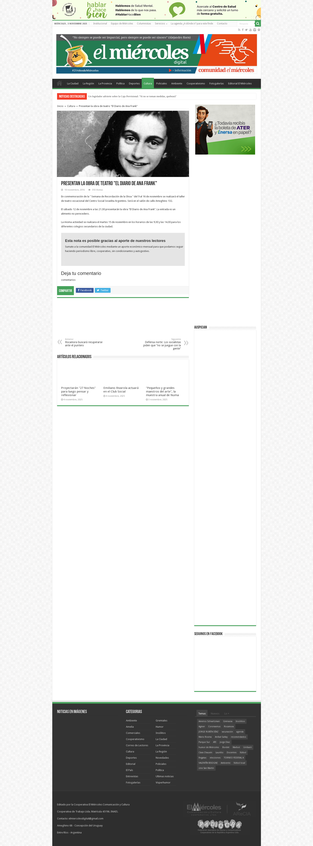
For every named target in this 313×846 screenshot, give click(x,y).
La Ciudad (72, 83)
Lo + (226, 713)
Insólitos (161, 732)
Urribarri (247, 747)
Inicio (60, 106)
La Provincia (105, 83)
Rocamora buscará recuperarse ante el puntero (85, 342)
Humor (159, 726)
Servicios (160, 23)
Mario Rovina (205, 737)
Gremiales (161, 720)
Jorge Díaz (225, 742)
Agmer (202, 726)
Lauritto (219, 752)
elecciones (215, 757)
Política (120, 83)
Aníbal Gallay (221, 737)
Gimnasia (227, 721)
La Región (88, 83)
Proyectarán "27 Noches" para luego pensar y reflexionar (78, 391)
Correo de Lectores (137, 745)
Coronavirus (214, 726)
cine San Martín (206, 768)
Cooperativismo (196, 83)
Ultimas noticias (165, 776)
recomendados (238, 737)
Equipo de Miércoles (122, 23)
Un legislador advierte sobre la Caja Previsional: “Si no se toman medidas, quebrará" (132, 96)
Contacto (222, 23)
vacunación (227, 731)
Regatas (202, 757)
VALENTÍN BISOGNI (208, 763)
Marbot (236, 747)
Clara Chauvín (205, 752)
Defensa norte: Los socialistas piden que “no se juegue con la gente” (160, 344)
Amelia (130, 726)
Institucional (100, 23)
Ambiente (176, 83)
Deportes (134, 83)
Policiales (161, 83)
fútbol (243, 752)
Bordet (225, 747)
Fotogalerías (216, 83)
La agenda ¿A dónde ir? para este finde (192, 23)
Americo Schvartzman (209, 721)
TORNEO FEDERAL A (234, 757)
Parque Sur (204, 742)
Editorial (130, 763)
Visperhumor (163, 782)
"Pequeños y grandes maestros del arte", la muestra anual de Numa (162, 391)
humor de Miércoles (209, 747)
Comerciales (133, 732)
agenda (240, 731)
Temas (202, 713)
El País (129, 770)
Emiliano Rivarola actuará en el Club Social (121, 389)
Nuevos (215, 713)
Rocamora (229, 726)
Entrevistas (132, 776)
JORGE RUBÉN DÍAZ (208, 731)
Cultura (148, 83)
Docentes (232, 752)
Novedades (162, 757)
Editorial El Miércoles (240, 83)
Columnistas (144, 23)
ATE (214, 742)
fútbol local (239, 763)
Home (59, 83)
